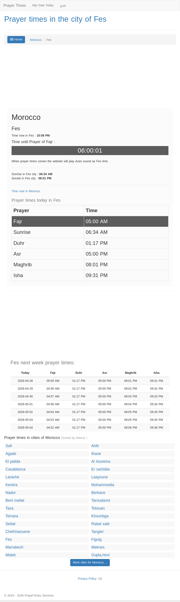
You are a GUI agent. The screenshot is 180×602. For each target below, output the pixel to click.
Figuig (96, 539)
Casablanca (15, 469)
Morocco (35, 40)
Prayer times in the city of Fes (55, 19)
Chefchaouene (17, 532)
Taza (9, 508)
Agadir (10, 454)
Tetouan (98, 508)
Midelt (10, 555)
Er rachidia (100, 469)
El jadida (12, 461)
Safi (8, 446)
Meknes (98, 547)
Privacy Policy (87, 579)
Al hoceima (100, 461)
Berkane (98, 493)
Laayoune (99, 477)
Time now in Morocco (26, 191)
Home (16, 39)
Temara (11, 516)
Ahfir (95, 446)
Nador (10, 493)
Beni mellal (14, 500)
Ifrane (96, 454)
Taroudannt (100, 500)
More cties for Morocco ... (90, 562)
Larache (12, 477)
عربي (63, 5)
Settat (10, 524)
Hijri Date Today (42, 5)
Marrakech (14, 547)
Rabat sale (100, 524)
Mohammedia (102, 485)
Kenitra (11, 485)
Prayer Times (14, 5)
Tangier (97, 532)
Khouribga (100, 516)
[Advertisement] (90, 78)
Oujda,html (100, 555)
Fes (8, 539)
